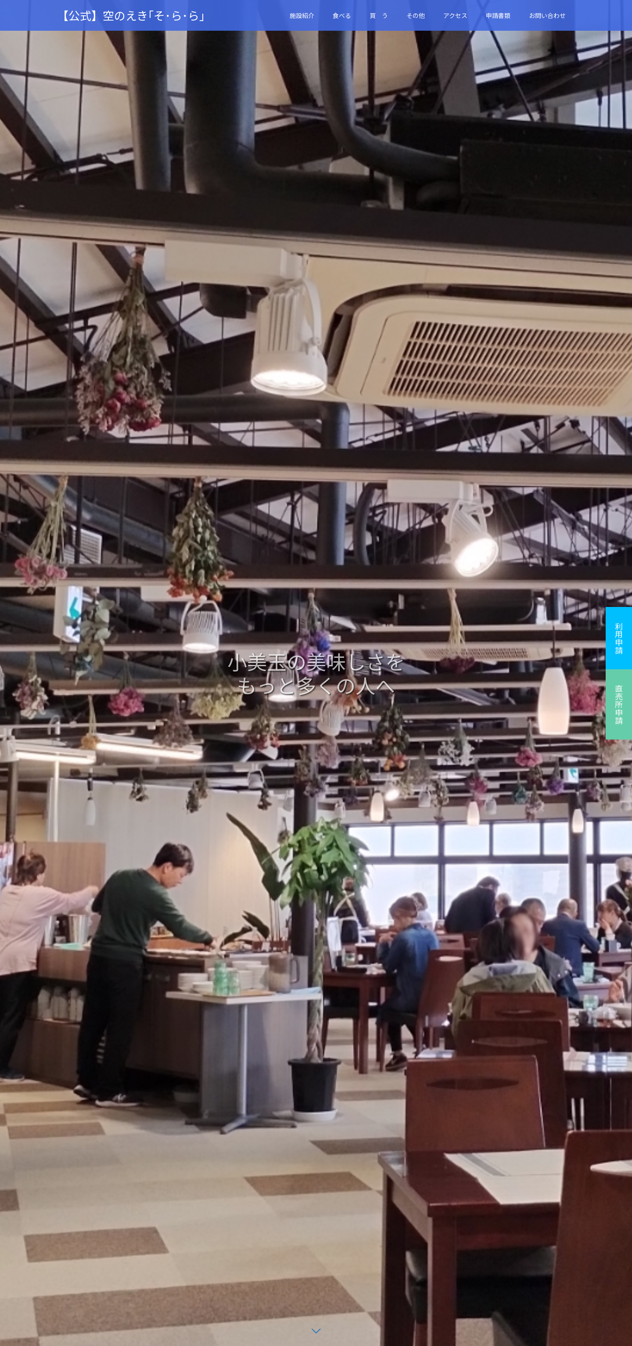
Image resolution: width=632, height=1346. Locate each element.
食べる (342, 15)
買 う (379, 15)
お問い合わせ (547, 15)
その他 (415, 15)
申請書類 (498, 15)
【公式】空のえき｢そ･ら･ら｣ (131, 15)
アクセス (455, 15)
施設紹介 (302, 15)
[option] (316, 673)
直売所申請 (619, 704)
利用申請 (619, 638)
